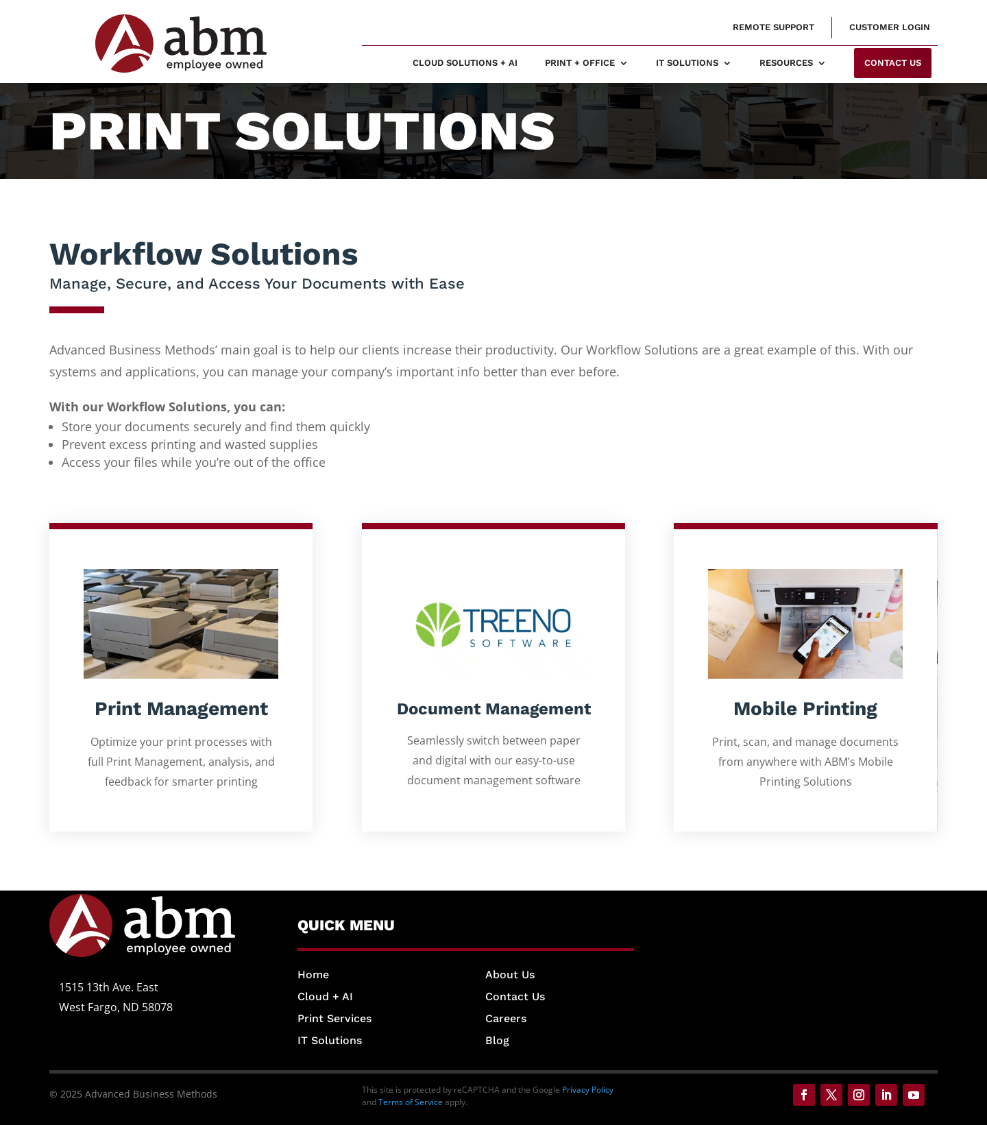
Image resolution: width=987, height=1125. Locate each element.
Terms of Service (410, 1102)
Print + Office (580, 63)
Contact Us (515, 996)
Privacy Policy (587, 1090)
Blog (497, 1040)
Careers (505, 1018)
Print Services (334, 1018)
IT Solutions (687, 63)
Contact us (892, 63)
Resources (786, 63)
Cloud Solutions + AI (465, 63)
